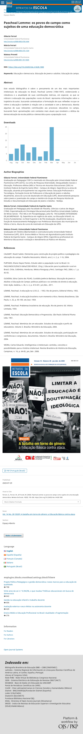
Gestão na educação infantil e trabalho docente (24, 600)
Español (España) (14, 555)
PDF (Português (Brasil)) (15, 471)
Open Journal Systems (13, 649)
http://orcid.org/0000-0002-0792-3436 (16, 41)
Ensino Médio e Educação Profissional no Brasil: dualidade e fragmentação (36, 613)
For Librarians (9, 639)
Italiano (10, 562)
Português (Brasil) (14, 566)
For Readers (8, 631)
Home (6, 10)
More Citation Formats (13, 502)
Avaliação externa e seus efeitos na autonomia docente (27, 606)
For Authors (8, 635)
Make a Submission (14, 535)
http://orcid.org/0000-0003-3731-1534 (16, 51)
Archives (15, 10)
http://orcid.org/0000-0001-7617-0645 (16, 60)
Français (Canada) (14, 558)
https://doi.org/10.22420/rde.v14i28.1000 (26, 67)
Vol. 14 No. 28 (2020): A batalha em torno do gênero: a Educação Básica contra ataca (36, 12)
